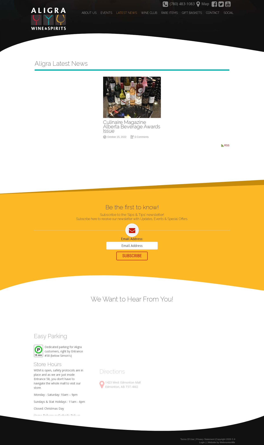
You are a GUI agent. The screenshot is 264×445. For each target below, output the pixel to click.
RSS (226, 140)
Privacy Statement (205, 436)
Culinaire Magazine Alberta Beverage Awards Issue (131, 121)
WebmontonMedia (229, 439)
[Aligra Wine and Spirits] (47, 19)
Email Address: (132, 234)
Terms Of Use (187, 436)
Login (202, 439)
